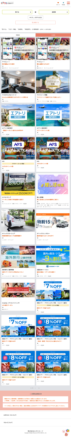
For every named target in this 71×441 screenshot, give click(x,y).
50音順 (53, 35)
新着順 (18, 35)
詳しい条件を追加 (35, 17)
